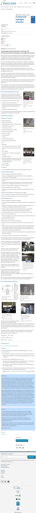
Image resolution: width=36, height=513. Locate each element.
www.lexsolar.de (7, 352)
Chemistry (6, 31)
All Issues (11, 6)
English (3, 39)
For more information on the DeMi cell (11, 346)
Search (30, 3)
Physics (14, 31)
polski (2, 41)
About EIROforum (4, 466)
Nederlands (3, 38)
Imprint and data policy (5, 467)
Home (2, 6)
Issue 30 (28, 14)
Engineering (10, 31)
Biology (6, 33)
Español (3, 43)
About (30, 6)
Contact (21, 3)
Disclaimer (3, 473)
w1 (4, 273)
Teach (23, 6)
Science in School (19, 14)
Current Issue (6, 6)
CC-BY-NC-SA (3, 434)
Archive (2, 476)
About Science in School (5, 464)
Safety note (3, 471)
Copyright (2, 470)
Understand (19, 6)
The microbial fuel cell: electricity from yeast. (18, 371)
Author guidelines (9, 9)
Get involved (3, 9)
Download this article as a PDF (21, 440)
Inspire (15, 6)
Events (26, 6)
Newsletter (26, 3)
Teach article (33, 17)
